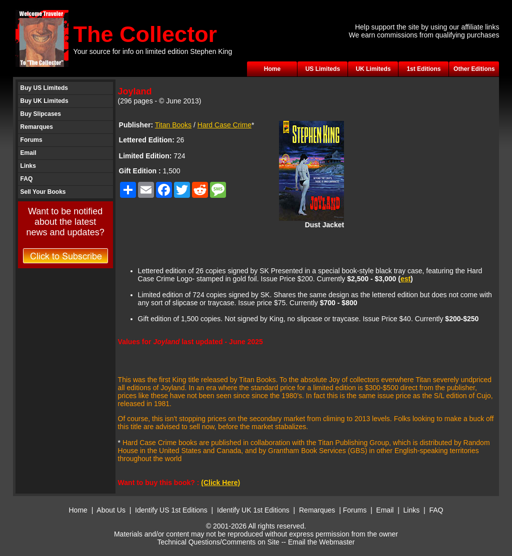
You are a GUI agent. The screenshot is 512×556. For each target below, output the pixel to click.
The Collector (146, 34)
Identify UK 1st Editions (254, 510)
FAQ (26, 178)
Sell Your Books (43, 191)
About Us (111, 510)
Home (272, 68)
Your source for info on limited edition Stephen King (153, 51)
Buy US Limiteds (44, 87)
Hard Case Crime (225, 125)
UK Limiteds (373, 68)
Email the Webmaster (321, 542)
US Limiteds (323, 68)
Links (28, 165)
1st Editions (423, 68)
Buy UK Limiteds (44, 100)
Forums (31, 139)
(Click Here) (220, 483)
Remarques (36, 126)
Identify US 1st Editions (171, 510)
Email (28, 152)
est (405, 279)
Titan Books (173, 125)
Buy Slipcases (40, 113)
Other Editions (474, 68)
